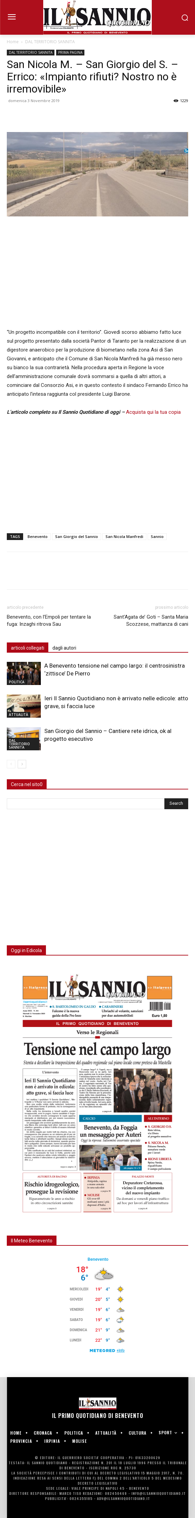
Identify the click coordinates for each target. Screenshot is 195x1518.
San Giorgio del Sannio (76, 536)
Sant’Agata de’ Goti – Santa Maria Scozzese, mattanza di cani (151, 620)
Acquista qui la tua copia (153, 412)
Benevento (38, 536)
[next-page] (22, 764)
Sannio (157, 536)
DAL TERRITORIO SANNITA (50, 42)
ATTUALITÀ (18, 714)
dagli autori (64, 648)
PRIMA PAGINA (70, 52)
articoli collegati (27, 648)
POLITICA (17, 682)
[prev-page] (11, 764)
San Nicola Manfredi (124, 536)
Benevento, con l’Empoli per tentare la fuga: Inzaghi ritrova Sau (49, 620)
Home (13, 42)
